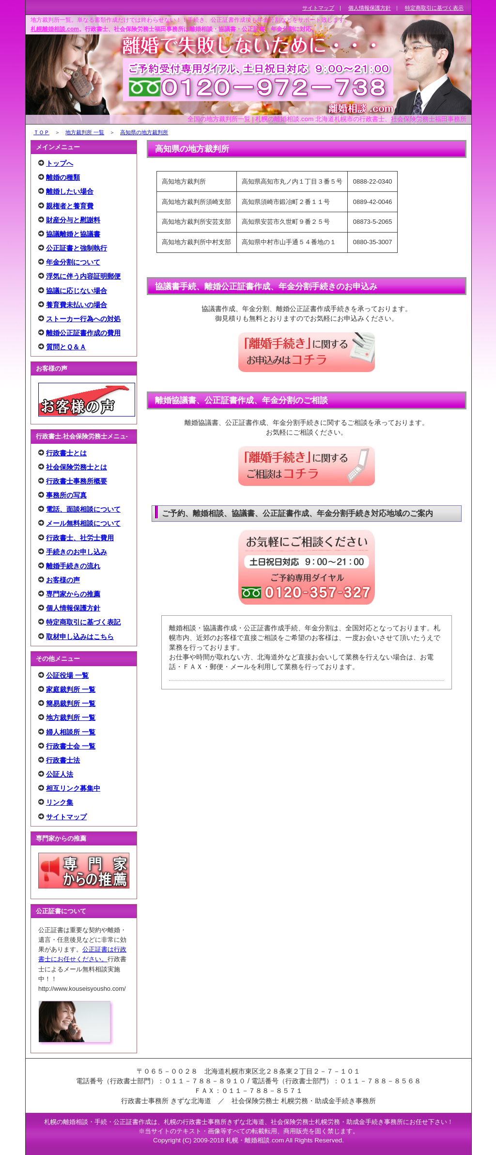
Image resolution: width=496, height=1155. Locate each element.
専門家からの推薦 (73, 594)
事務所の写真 (66, 495)
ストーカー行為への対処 (83, 319)
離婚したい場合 (69, 191)
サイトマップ (66, 817)
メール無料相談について (83, 523)
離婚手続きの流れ (73, 566)
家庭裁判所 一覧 (70, 689)
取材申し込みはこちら (80, 636)
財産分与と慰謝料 (73, 220)
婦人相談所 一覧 (70, 732)
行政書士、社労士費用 (80, 538)
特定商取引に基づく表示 (434, 8)
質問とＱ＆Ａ (66, 347)
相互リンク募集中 (73, 788)
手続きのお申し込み (76, 552)
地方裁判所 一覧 (84, 132)
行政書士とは (66, 453)
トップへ (59, 163)
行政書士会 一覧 (70, 746)
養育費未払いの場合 (76, 305)
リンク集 (59, 802)
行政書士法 (63, 760)
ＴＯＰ (41, 132)
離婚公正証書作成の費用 (83, 333)
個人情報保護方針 (73, 608)
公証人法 (59, 774)
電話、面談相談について (83, 509)
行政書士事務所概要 (76, 481)
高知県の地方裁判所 (144, 132)
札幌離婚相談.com (55, 29)
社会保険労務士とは (76, 467)
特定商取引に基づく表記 (83, 622)
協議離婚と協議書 (73, 234)
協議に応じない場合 (76, 291)
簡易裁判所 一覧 (70, 703)
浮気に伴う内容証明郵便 (83, 276)
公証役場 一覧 (67, 675)
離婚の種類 (63, 177)
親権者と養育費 (69, 206)
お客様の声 (63, 580)
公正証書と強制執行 (76, 248)
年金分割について (73, 262)
